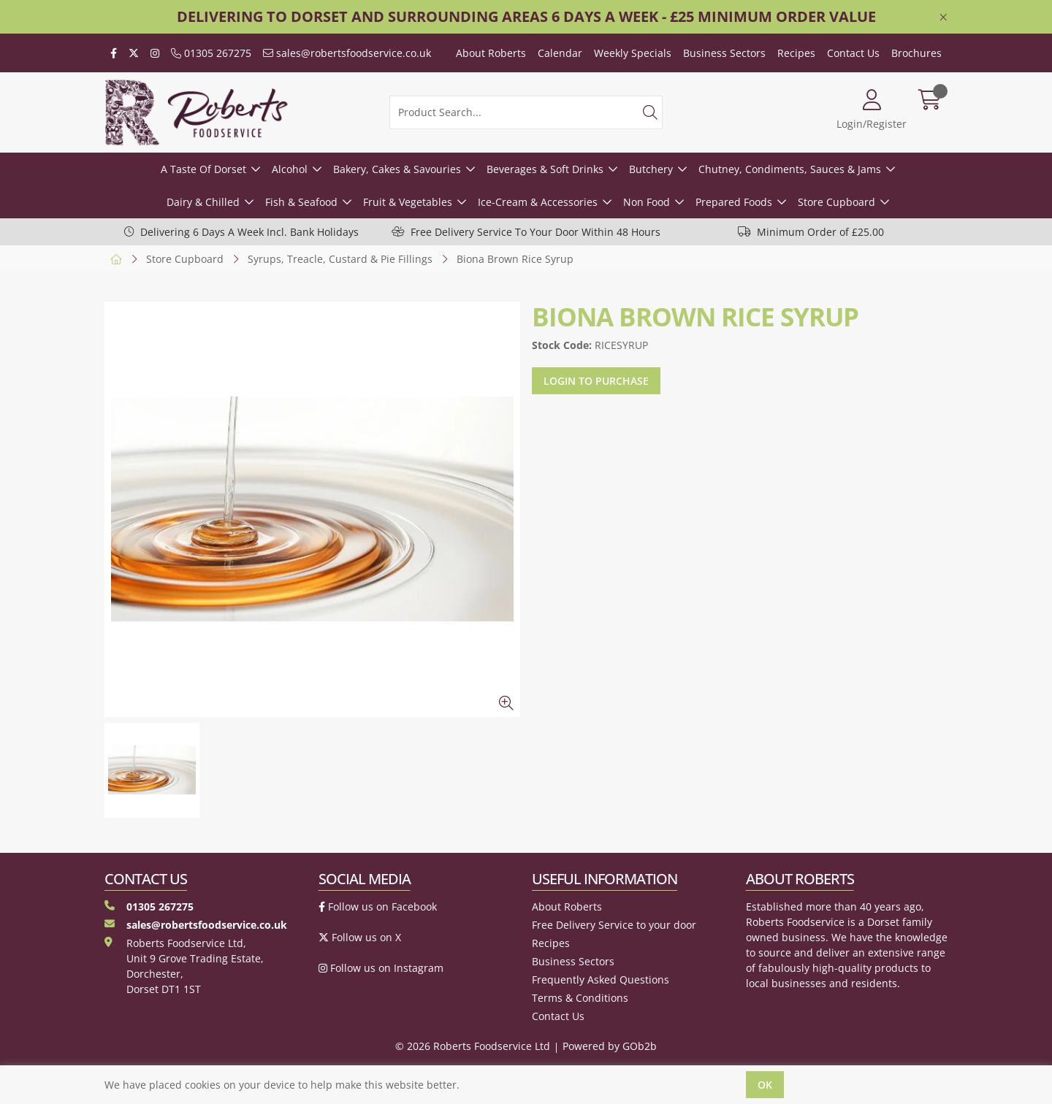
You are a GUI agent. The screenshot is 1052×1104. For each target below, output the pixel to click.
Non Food (646, 202)
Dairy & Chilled (203, 202)
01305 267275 (211, 53)
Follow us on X (360, 937)
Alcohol (290, 169)
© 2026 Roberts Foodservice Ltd (472, 1046)
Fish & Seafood (301, 202)
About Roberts (491, 53)
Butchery (651, 169)
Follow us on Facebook (378, 906)
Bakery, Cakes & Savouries (397, 169)
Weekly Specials (632, 53)
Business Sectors (724, 53)
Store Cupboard (836, 202)
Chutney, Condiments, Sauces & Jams (789, 169)
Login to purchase (596, 381)
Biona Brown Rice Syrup (515, 259)
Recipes (796, 53)
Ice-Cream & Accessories (538, 202)
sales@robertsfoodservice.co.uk (347, 53)
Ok (765, 1085)
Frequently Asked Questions (600, 979)
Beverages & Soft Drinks (545, 169)
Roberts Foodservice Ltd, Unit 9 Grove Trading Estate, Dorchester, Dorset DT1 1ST (184, 966)
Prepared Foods (733, 202)
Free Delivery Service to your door (614, 925)
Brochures (916, 53)
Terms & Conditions (580, 998)
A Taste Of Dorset (203, 169)
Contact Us (853, 53)
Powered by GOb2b (610, 1046)
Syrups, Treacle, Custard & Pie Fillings (340, 259)
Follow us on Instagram (381, 968)
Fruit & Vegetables (407, 202)
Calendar (560, 53)
